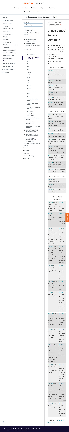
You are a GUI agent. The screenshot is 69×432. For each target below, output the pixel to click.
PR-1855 (50, 134)
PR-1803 (50, 213)
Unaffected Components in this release (34, 114)
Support (43, 8)
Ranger (29, 88)
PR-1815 (50, 129)
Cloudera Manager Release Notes (32, 144)
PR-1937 (50, 170)
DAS (28, 61)
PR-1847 (50, 80)
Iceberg (29, 72)
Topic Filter (26, 22)
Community (52, 8)
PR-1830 (50, 246)
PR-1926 (50, 155)
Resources (34, 8)
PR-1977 (61, 344)
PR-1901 (50, 92)
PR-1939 (50, 97)
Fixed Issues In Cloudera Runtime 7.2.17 (32, 118)
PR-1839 (50, 281)
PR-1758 (50, 71)
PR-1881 (50, 364)
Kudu (28, 83)
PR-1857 (50, 185)
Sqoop (28, 96)
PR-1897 (61, 202)
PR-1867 (50, 329)
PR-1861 (50, 139)
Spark (28, 93)
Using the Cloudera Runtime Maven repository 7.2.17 (33, 45)
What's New (29, 49)
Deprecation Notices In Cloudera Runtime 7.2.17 (32, 135)
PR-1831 (50, 266)
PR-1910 (61, 246)
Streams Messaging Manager (32, 99)
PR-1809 (50, 180)
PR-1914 (61, 266)
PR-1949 (50, 102)
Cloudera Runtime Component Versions (31, 40)
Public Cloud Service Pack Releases (33, 126)
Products (16, 8)
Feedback (67, 217)
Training (27, 428)
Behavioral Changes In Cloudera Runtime (32, 130)
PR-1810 (50, 114)
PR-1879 (50, 344)
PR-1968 (61, 329)
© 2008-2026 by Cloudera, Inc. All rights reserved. (15, 430)
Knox (28, 80)
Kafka (28, 77)
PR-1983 (61, 384)
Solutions (25, 8)
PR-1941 (61, 292)
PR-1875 (50, 85)
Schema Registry (31, 91)
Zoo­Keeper (30, 111)
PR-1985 (61, 403)
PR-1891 (50, 403)
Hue (28, 69)
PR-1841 (50, 292)
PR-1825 (50, 229)
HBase (28, 64)
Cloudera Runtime (29, 30)
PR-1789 (50, 202)
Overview (28, 37)
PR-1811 (50, 121)
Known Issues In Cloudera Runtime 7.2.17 (33, 122)
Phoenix (29, 85)
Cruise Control (31, 54)
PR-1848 (50, 314)
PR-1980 (61, 364)
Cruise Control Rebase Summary (34, 58)
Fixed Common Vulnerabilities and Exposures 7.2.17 (31, 140)
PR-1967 (61, 314)
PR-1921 (61, 281)
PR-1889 (61, 229)
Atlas (28, 52)
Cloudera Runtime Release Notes (32, 33)
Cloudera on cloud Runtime (38, 17)
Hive (28, 66)
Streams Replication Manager (32, 103)
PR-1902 (50, 146)
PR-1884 (50, 384)
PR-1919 (50, 190)
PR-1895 (61, 213)
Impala (28, 75)
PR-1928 (50, 162)
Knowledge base (36, 428)
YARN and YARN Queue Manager (33, 107)
